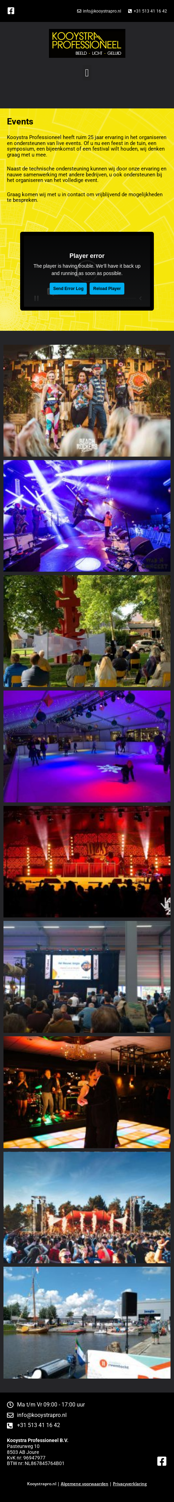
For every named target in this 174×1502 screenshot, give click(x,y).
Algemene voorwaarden (84, 1484)
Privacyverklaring (130, 1484)
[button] (87, 73)
